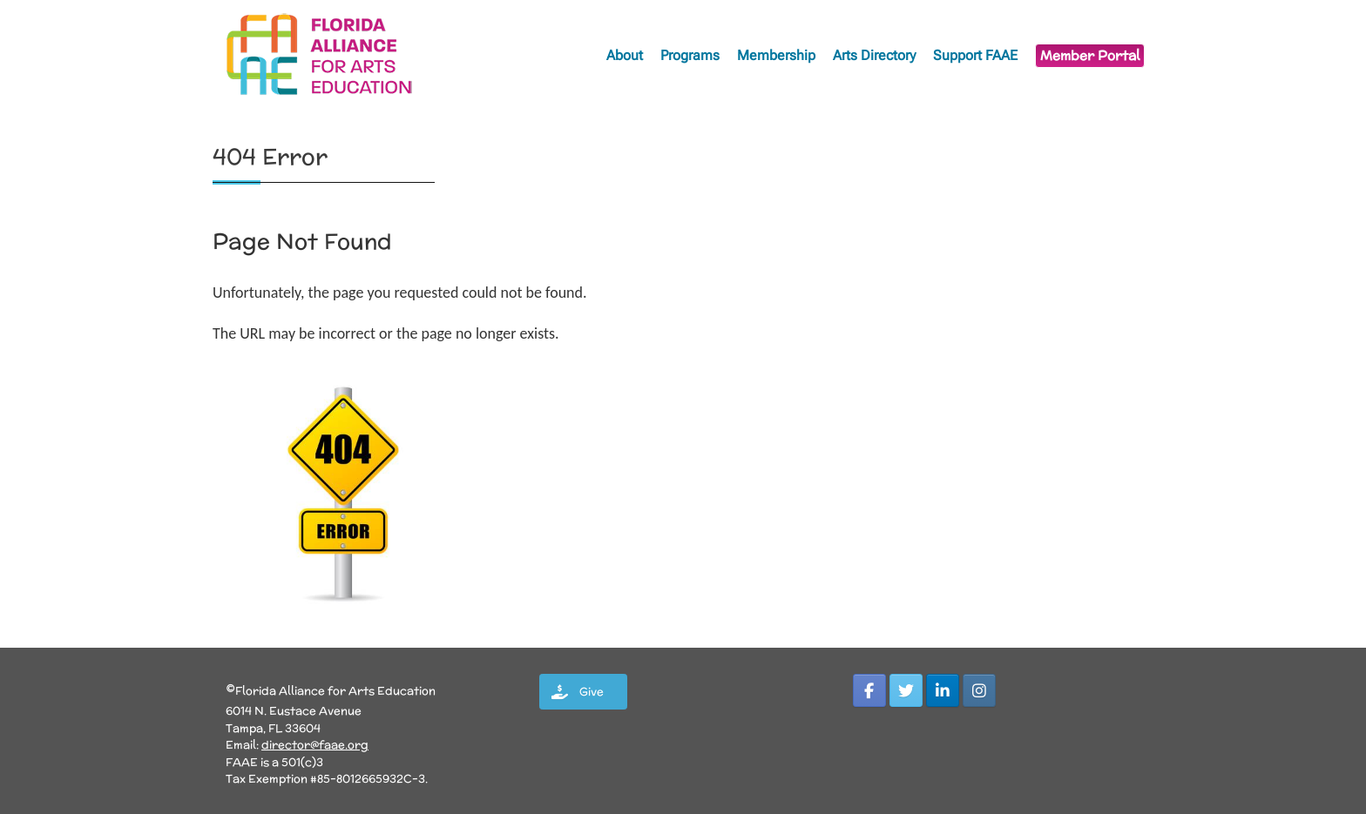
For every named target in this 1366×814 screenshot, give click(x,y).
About (624, 55)
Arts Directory (874, 55)
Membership (776, 55)
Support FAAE (975, 55)
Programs (690, 55)
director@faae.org (315, 745)
